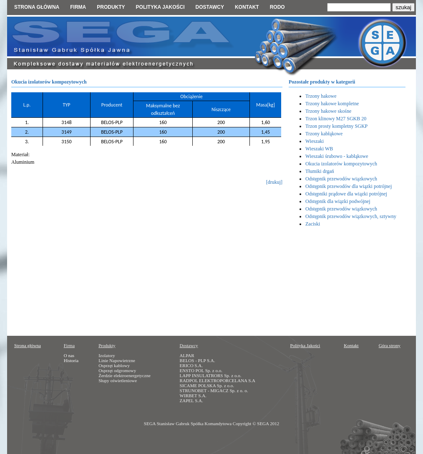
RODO (277, 7)
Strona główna (36, 7)
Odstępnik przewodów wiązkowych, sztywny (350, 216)
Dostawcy (209, 7)
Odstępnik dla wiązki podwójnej (337, 201)
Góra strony (389, 345)
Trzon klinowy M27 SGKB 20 (335, 119)
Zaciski (312, 224)
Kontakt (247, 7)
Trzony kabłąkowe (323, 134)
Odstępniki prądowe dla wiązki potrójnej (346, 194)
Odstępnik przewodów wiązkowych (341, 179)
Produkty (111, 7)
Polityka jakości (160, 7)
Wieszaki (314, 141)
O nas (69, 355)
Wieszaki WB (319, 149)
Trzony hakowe (321, 96)
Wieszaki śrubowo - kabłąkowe (336, 156)
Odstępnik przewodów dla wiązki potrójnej (348, 186)
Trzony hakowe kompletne (332, 104)
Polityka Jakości (305, 345)
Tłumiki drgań (319, 171)
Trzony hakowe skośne (328, 111)
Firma (78, 7)
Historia (71, 360)
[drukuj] (274, 182)
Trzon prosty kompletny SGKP (336, 126)
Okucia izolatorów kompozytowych (341, 164)
